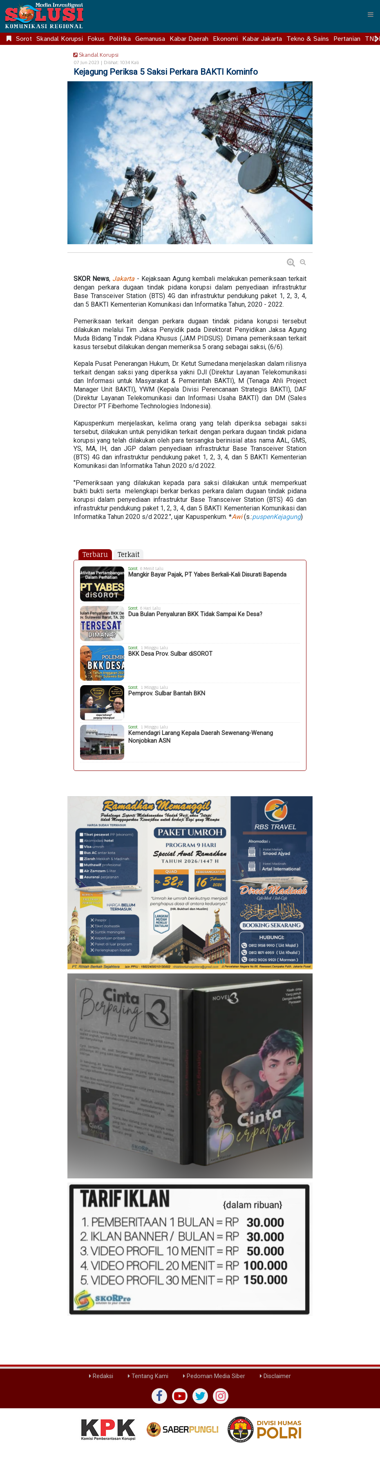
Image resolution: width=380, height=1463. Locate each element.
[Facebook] (159, 1396)
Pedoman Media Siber (214, 1376)
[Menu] (370, 14)
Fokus (96, 39)
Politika (120, 39)
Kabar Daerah (189, 39)
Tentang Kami (148, 1376)
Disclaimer (275, 1376)
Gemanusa (150, 39)
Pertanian (346, 39)
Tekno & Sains (307, 39)
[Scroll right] (376, 39)
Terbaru (95, 554)
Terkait (128, 554)
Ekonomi (225, 39)
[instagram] (220, 1396)
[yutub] (180, 1396)
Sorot (24, 39)
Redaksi (101, 1376)
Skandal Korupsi (59, 39)
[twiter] (200, 1396)
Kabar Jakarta (262, 39)
